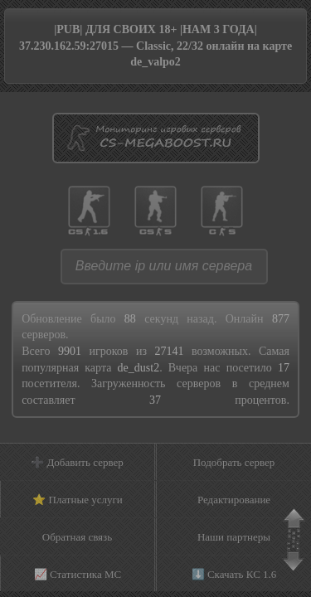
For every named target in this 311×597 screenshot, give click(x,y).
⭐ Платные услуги (77, 499)
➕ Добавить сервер (77, 462)
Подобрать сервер (234, 462)
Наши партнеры (233, 537)
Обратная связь (77, 537)
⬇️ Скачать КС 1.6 (234, 574)
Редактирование (233, 499)
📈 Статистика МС (77, 574)
